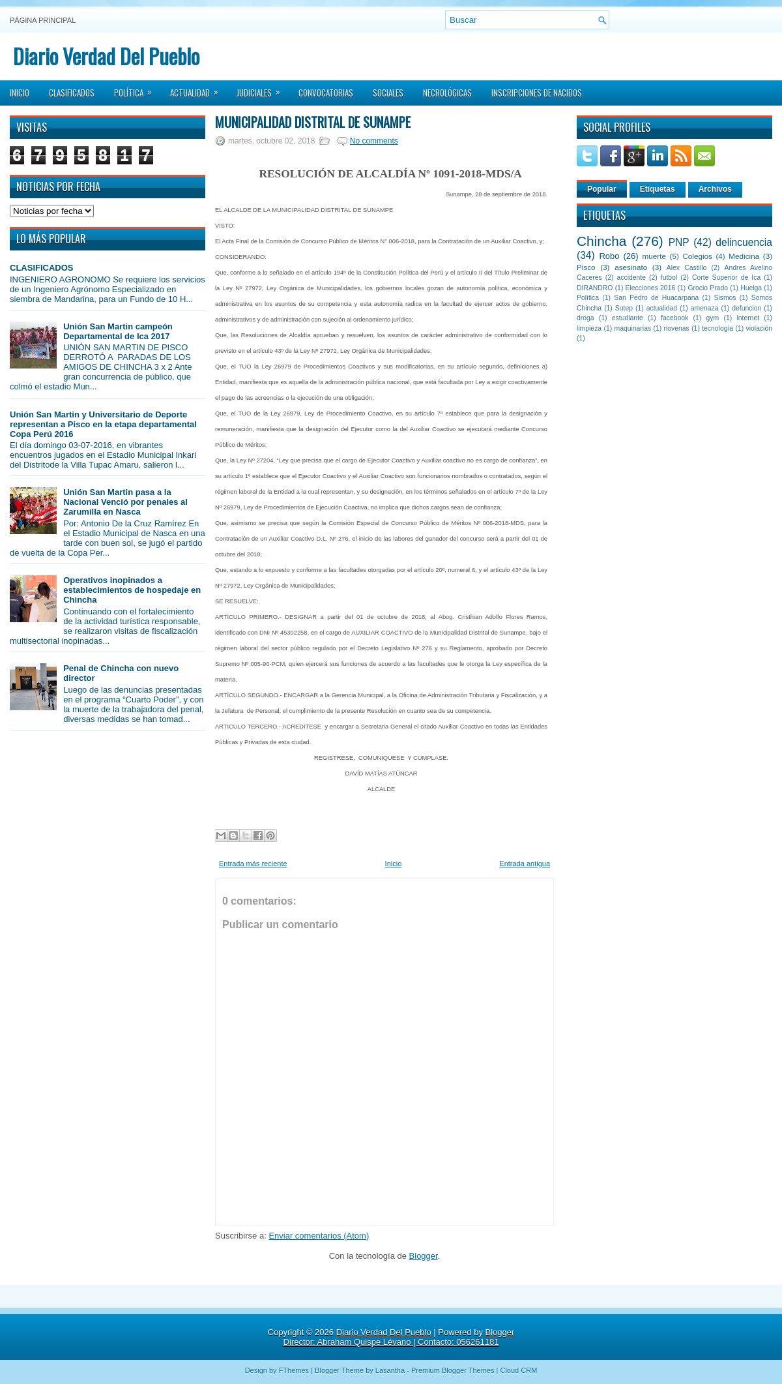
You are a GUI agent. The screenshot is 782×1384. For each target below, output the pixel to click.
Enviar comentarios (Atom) (318, 1236)
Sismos (725, 297)
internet (747, 318)
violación (759, 328)
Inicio (19, 92)
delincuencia (744, 242)
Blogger (423, 1256)
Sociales (388, 92)
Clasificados (71, 92)
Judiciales (263, 88)
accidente (631, 277)
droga (585, 318)
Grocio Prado (708, 288)
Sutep (624, 308)
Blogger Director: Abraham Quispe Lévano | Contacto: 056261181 (399, 1337)
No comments (374, 140)
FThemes (294, 1370)
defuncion (746, 308)
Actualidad (198, 88)
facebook (674, 318)
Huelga (751, 288)
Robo (609, 256)
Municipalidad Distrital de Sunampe (313, 121)
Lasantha (390, 1370)
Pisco (586, 267)
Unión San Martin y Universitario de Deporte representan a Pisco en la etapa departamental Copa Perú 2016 (103, 424)
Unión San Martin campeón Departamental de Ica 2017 (118, 331)
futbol (669, 277)
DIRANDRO (595, 288)
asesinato (631, 267)
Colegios (697, 256)
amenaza (705, 308)
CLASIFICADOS (42, 268)
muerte (654, 256)
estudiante (627, 318)
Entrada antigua (524, 863)
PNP (679, 242)
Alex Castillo (687, 267)
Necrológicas (447, 92)
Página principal (43, 20)
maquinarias (633, 328)
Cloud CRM (518, 1370)
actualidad (661, 308)
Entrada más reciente (253, 863)
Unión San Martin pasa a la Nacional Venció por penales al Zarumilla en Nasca (125, 502)
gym (712, 318)
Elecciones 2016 (651, 288)
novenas (676, 328)
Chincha (601, 240)
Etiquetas (657, 189)
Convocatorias (325, 92)
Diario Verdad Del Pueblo (106, 55)
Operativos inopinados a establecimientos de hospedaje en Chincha (132, 590)
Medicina (744, 256)
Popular (601, 189)
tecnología (717, 328)
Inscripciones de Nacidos (536, 92)
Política (137, 88)
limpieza (589, 328)
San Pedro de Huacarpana (656, 297)
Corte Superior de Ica (726, 277)
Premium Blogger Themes (453, 1370)
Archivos (715, 189)
